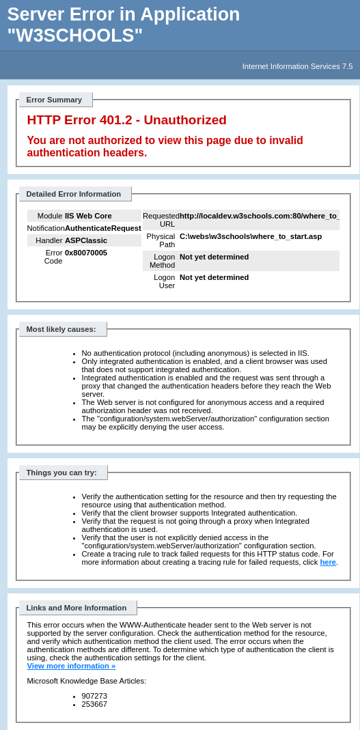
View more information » (71, 666)
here (328, 562)
